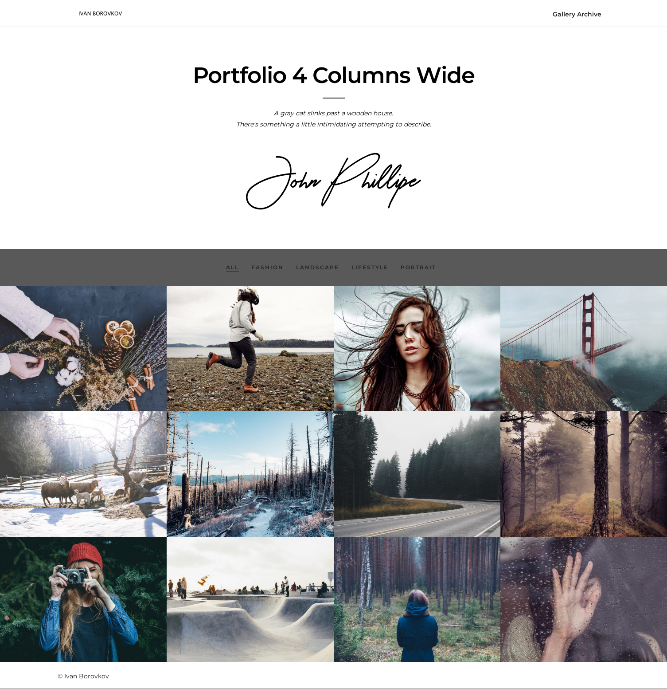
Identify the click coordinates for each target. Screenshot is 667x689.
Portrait (418, 267)
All (232, 267)
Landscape (317, 267)
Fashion (267, 267)
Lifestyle (369, 267)
